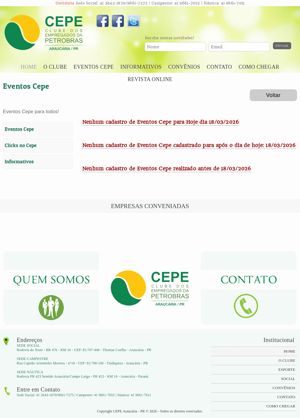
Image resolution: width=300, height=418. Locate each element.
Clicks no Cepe (20, 145)
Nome (153, 47)
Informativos (19, 161)
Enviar (282, 45)
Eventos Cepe (19, 129)
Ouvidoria (65, 3)
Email (216, 47)
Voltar (273, 95)
